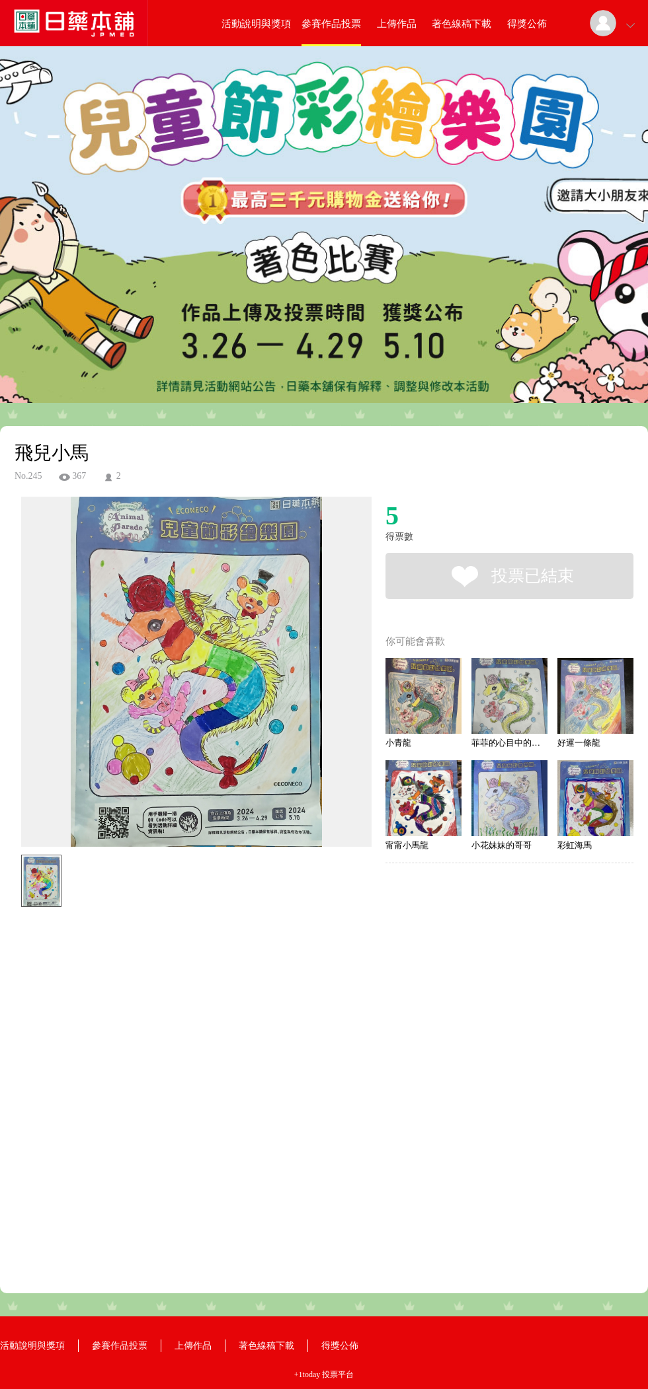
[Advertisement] (152, 1104)
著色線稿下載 (461, 23)
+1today (307, 1374)
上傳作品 (397, 23)
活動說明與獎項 (256, 23)
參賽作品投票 (331, 23)
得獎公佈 (527, 23)
